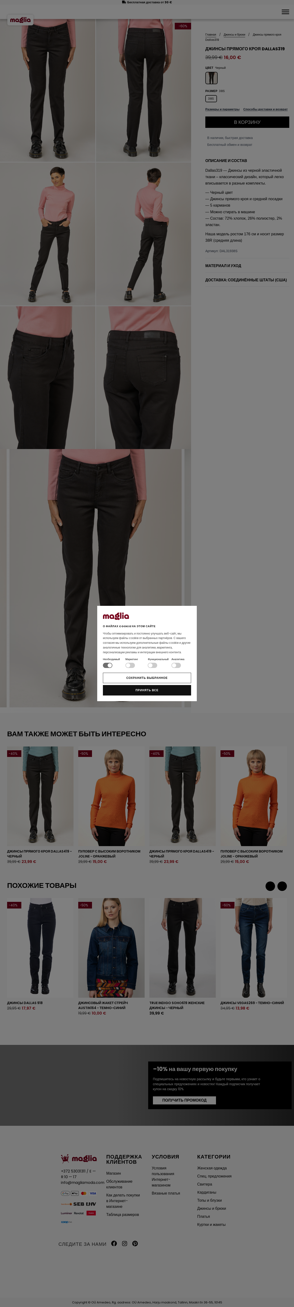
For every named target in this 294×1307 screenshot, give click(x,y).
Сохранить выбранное (147, 678)
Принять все (147, 690)
